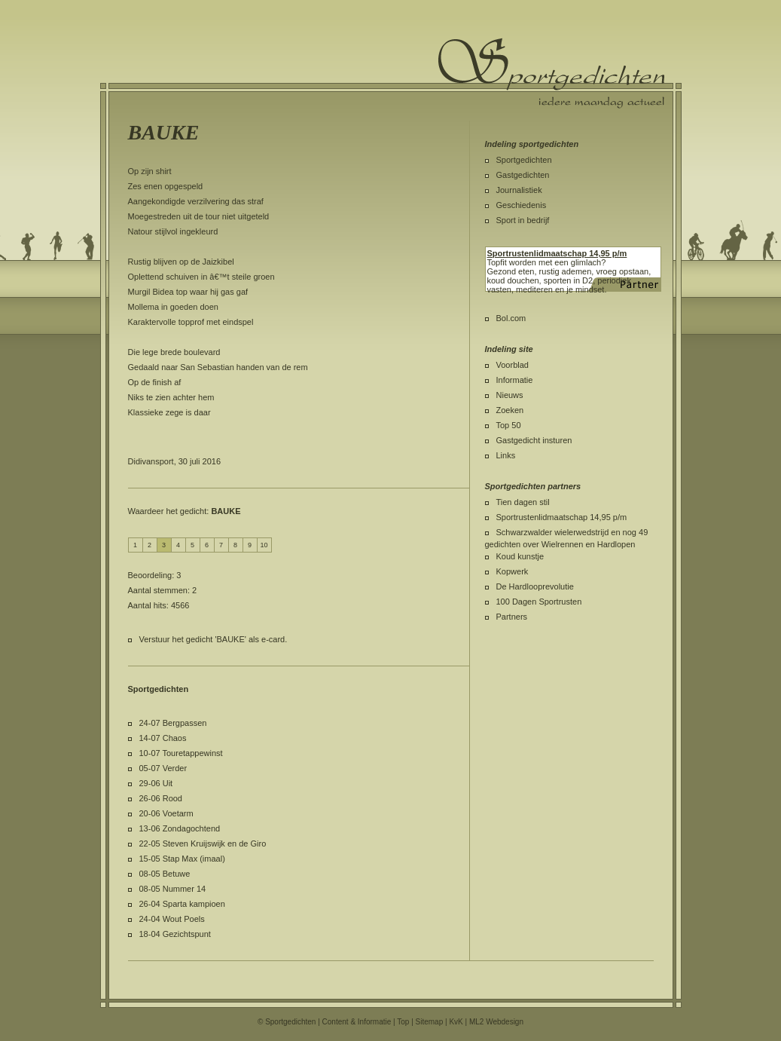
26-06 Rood (161, 798)
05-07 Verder (163, 768)
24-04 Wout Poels (172, 918)
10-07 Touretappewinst (181, 753)
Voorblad (512, 364)
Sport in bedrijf (523, 220)
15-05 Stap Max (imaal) (182, 858)
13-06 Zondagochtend (180, 828)
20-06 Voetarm (166, 813)
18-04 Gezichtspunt (175, 933)
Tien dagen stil (523, 502)
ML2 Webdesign (496, 1022)
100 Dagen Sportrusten (539, 601)
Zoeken (510, 410)
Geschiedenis (521, 205)
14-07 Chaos (163, 737)
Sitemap (430, 1022)
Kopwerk (512, 571)
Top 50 (508, 425)
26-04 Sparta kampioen (182, 903)
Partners (512, 616)
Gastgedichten (523, 174)
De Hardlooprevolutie (535, 586)
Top (403, 1022)
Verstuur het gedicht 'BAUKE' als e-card (212, 639)
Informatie (514, 379)
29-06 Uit (156, 783)
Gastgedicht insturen (534, 440)
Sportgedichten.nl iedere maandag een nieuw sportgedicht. (551, 73)
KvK (455, 1022)
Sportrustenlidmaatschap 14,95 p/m (561, 517)
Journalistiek (519, 189)
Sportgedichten (524, 159)
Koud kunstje (520, 556)
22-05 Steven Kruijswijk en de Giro (203, 843)
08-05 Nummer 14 (172, 888)
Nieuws (509, 395)
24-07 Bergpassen (173, 722)
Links (506, 455)
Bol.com (511, 318)
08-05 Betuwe (165, 873)
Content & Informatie (357, 1022)
